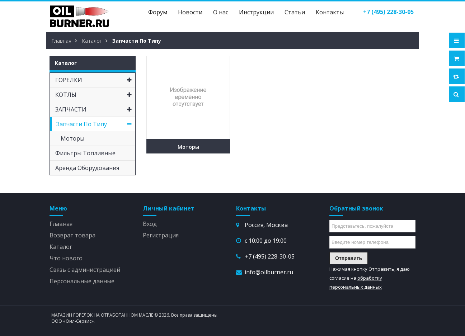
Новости (190, 12)
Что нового (66, 258)
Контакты (330, 12)
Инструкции (256, 12)
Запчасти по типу (95, 124)
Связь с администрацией (85, 270)
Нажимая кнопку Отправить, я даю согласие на (369, 278)
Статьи (295, 12)
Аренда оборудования (87, 168)
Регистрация (161, 235)
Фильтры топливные (85, 153)
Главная (61, 224)
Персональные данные (82, 281)
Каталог (61, 247)
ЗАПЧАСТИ (95, 109)
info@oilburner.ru (269, 272)
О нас (220, 12)
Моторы (188, 146)
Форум (157, 12)
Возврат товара (72, 235)
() (388, 12)
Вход (150, 224)
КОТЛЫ (95, 94)
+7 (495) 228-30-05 (270, 256)
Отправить (348, 258)
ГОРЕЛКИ (95, 80)
